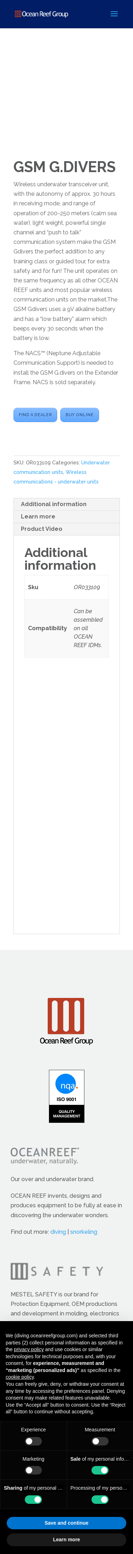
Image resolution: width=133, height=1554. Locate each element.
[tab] (66, 504)
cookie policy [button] (20, 1377)
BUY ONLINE (80, 414)
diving (58, 1231)
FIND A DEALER (35, 414)
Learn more (38, 516)
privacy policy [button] (29, 1349)
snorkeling (83, 1231)
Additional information (54, 504)
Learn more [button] (66, 1539)
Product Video (41, 529)
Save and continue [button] (67, 1523)
